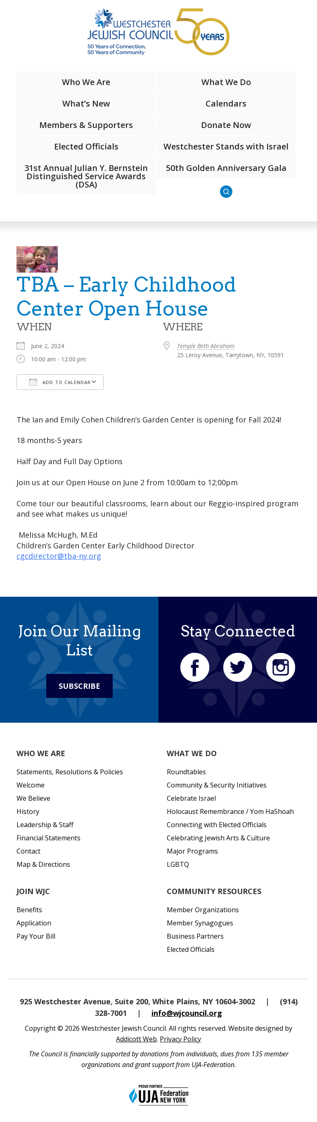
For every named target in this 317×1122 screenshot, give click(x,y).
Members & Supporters (86, 124)
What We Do (226, 82)
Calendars (226, 103)
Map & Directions (43, 864)
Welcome (31, 785)
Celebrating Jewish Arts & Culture (218, 837)
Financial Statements (48, 837)
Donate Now (226, 124)
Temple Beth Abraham (205, 346)
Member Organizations (203, 909)
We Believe (33, 798)
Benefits (29, 909)
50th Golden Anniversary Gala (226, 167)
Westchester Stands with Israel (226, 146)
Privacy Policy (180, 1039)
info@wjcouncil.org (186, 1013)
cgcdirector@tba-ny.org (59, 556)
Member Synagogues (200, 922)
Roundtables (186, 771)
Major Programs (192, 851)
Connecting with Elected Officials (217, 824)
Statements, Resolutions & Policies (70, 771)
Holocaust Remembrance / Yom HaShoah (230, 811)
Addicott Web (136, 1039)
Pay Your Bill (36, 936)
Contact (28, 851)
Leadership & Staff (45, 824)
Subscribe (79, 686)
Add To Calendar (60, 382)
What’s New (86, 103)
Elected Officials (86, 146)
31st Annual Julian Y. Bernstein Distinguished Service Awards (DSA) (86, 176)
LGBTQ (178, 864)
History (28, 811)
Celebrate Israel (191, 798)
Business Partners (195, 936)
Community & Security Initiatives (217, 785)
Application (34, 922)
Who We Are (86, 82)
